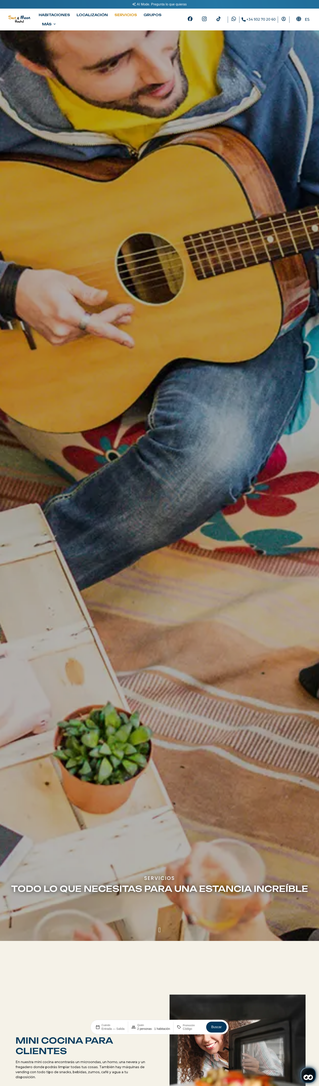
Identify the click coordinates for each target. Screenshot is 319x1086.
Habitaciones (54, 15)
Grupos (152, 15)
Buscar (216, 1027)
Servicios (125, 15)
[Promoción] (193, 1028)
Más (49, 24)
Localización (92, 15)
